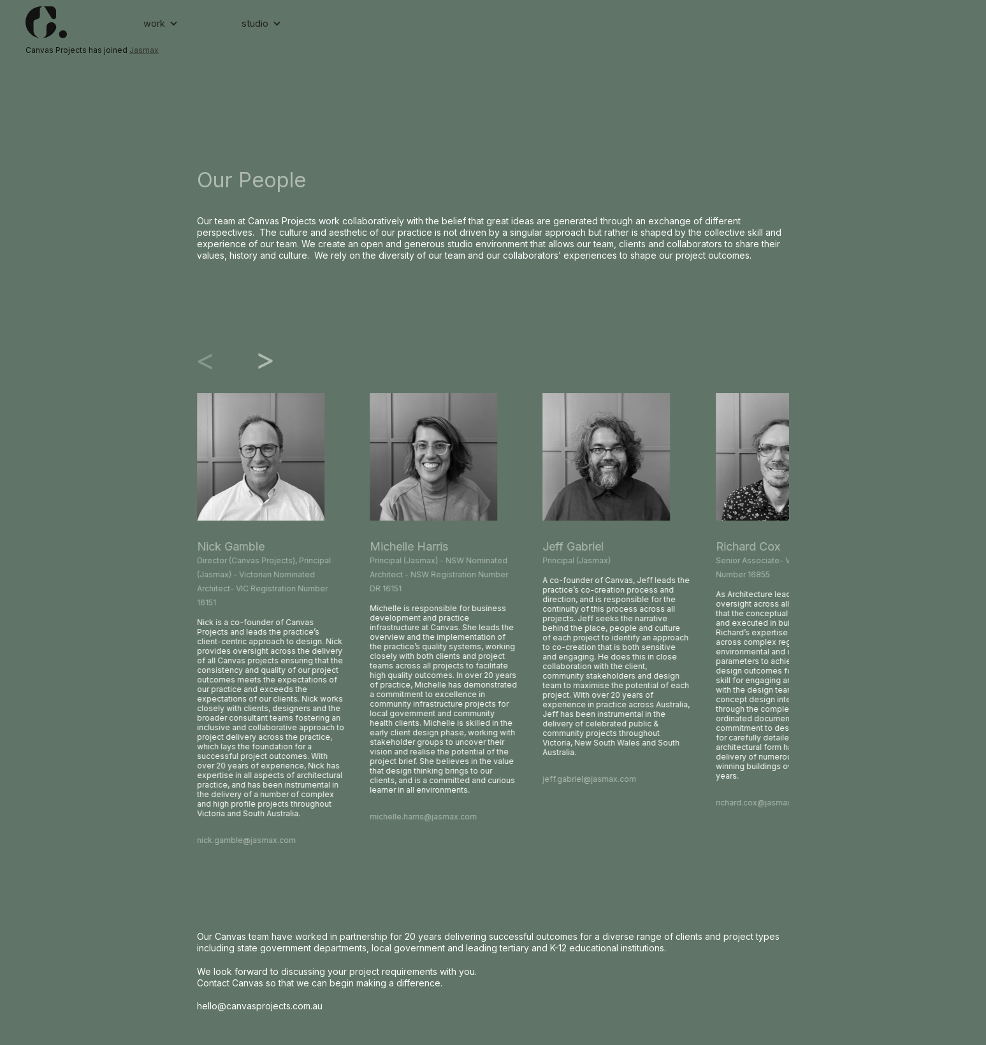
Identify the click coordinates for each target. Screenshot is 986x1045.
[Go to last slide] (216, 361)
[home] (78, 22)
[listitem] (270, 620)
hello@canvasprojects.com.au (260, 1005)
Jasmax (144, 50)
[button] (161, 23)
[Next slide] (254, 361)
